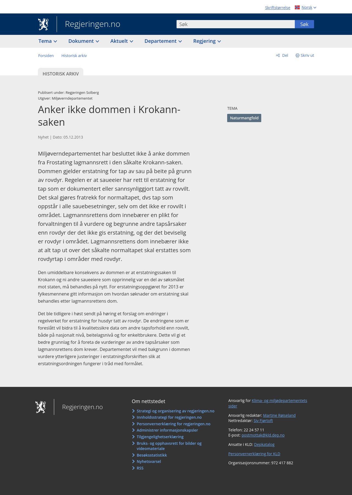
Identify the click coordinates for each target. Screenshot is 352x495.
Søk (304, 24)
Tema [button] (45, 41)
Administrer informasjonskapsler (167, 430)
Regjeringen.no (88, 24)
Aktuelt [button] (120, 41)
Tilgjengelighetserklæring (160, 436)
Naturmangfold (244, 117)
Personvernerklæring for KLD (254, 453)
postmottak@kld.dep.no (263, 435)
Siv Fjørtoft (263, 420)
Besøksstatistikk (152, 455)
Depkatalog (264, 444)
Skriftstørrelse (277, 7)
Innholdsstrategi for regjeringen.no (169, 417)
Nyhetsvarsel (149, 461)
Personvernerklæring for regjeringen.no (173, 423)
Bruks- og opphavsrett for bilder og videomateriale (169, 446)
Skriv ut (307, 55)
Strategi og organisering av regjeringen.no (176, 411)
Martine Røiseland (279, 415)
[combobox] (236, 24)
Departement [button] (161, 41)
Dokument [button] (81, 41)
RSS (140, 468)
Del (284, 55)
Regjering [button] (205, 41)
